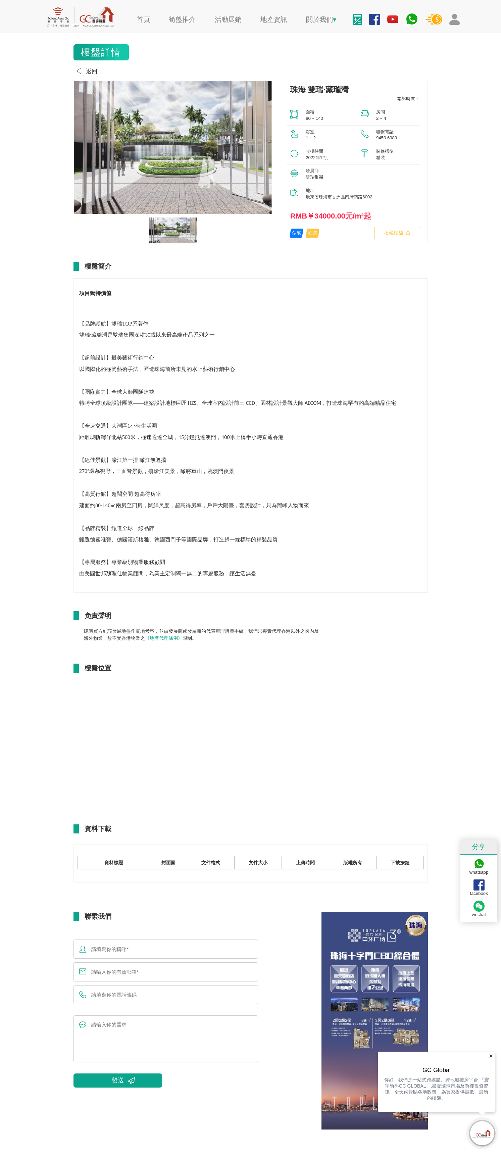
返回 (85, 71)
